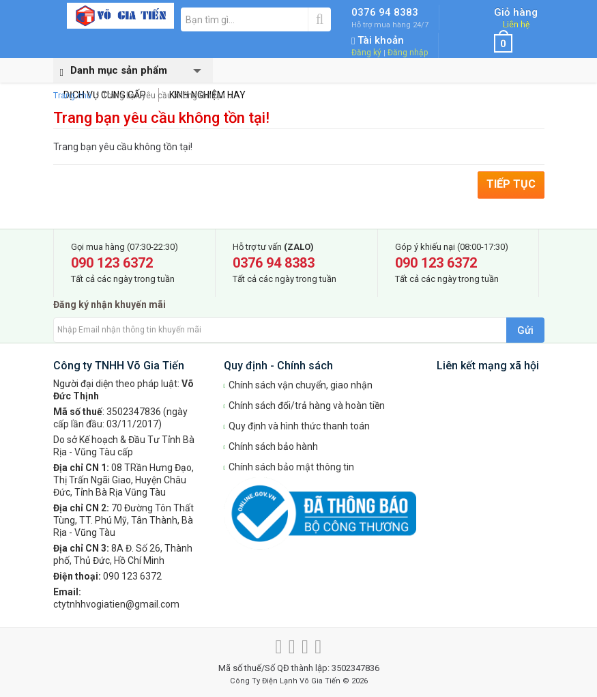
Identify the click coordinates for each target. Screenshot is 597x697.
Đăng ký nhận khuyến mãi (109, 304)
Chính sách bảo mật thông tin (289, 466)
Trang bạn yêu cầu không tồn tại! (163, 95)
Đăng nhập (408, 52)
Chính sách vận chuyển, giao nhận (298, 385)
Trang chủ (72, 95)
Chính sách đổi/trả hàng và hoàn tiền (304, 405)
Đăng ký (366, 52)
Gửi (525, 330)
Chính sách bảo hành (271, 446)
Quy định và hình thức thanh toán (297, 426)
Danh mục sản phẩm (110, 71)
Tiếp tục (511, 183)
